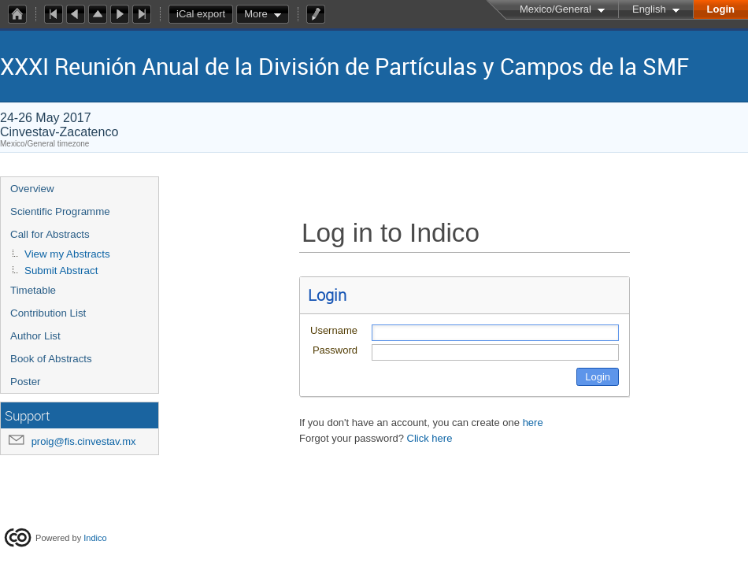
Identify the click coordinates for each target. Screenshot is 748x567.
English (649, 9)
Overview (32, 189)
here (533, 422)
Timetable (33, 290)
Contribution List (48, 313)
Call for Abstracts (50, 234)
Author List (35, 336)
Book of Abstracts (51, 359)
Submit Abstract (61, 270)
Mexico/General (555, 9)
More (256, 14)
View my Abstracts (67, 254)
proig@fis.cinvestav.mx (83, 441)
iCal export (204, 14)
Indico (94, 538)
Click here (430, 438)
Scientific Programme (60, 211)
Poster (25, 381)
